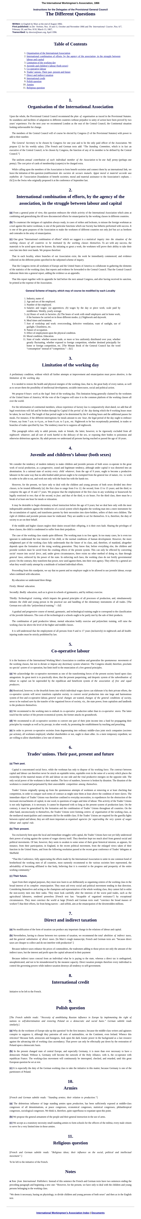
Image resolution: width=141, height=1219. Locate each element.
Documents (98, 1213)
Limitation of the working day (41, 62)
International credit (36, 78)
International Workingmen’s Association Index (62, 1213)
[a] (43, 488)
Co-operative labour (36, 69)
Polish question (34, 81)
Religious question (36, 87)
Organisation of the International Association (48, 53)
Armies (30, 84)
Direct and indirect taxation (40, 75)
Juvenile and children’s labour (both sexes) (47, 66)
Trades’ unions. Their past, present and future (48, 72)
